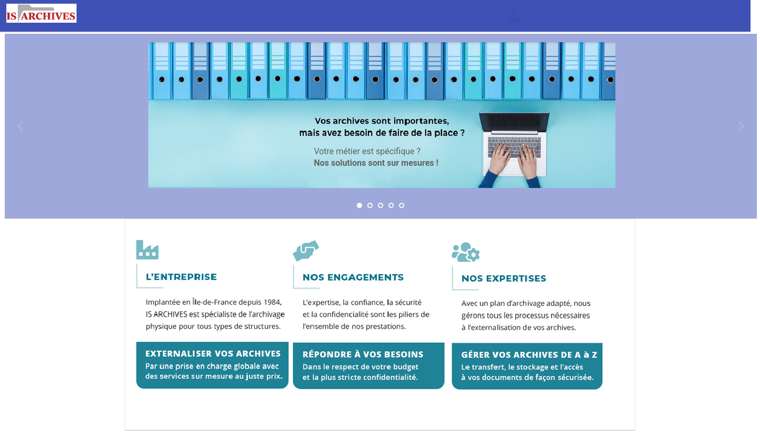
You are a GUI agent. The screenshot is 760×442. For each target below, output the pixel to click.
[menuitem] (224, 16)
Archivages (224, 16)
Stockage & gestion (351, 16)
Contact (466, 16)
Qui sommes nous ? (557, 16)
